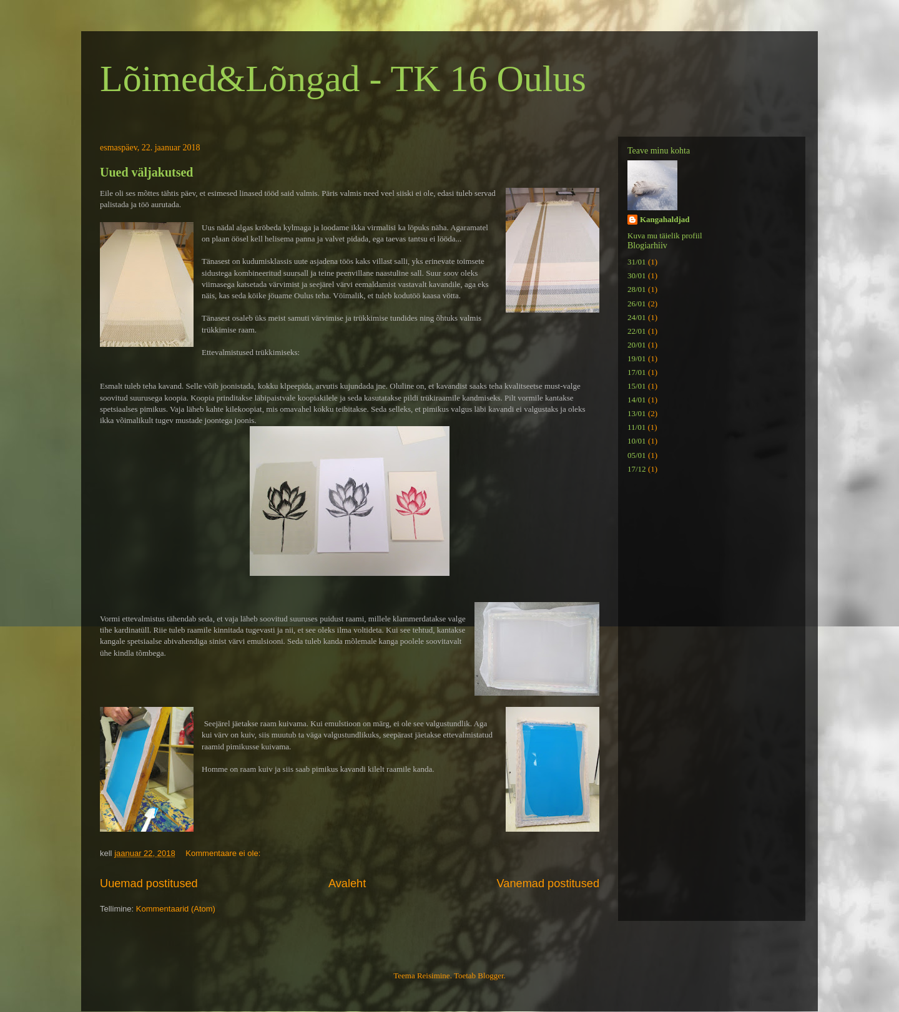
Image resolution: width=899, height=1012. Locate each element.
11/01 (636, 427)
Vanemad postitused (548, 883)
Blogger (490, 975)
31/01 (636, 261)
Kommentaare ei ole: (224, 853)
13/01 (636, 413)
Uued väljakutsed (146, 172)
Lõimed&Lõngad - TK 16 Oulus (343, 78)
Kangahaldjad (664, 219)
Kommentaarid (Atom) (175, 908)
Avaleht (347, 883)
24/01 (636, 317)
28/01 (636, 289)
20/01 (636, 344)
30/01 (636, 275)
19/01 (636, 358)
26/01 (636, 303)
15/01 (636, 386)
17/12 (636, 469)
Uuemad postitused (149, 883)
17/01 (636, 372)
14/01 (636, 399)
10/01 (636, 440)
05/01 (636, 455)
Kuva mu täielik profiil (664, 235)
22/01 (636, 331)
